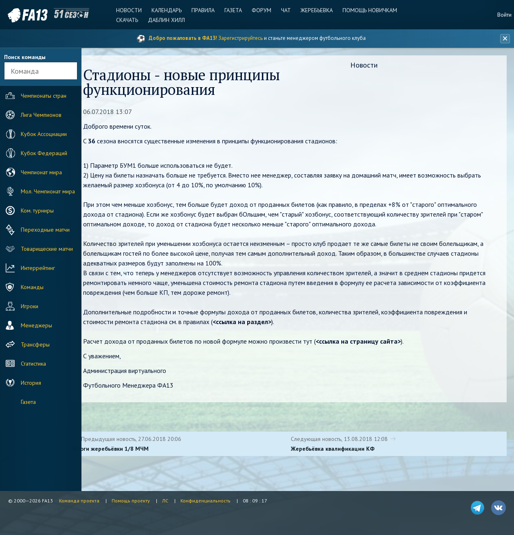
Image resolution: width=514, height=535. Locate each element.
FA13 (24, 15)
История (22, 382)
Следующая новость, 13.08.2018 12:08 (348, 439)
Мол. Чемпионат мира (39, 191)
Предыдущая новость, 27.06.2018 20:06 (150, 439)
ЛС (165, 501)
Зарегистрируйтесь (240, 38)
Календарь (168, 10)
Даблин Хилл (167, 20)
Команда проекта (79, 501)
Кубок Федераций (35, 153)
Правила (203, 10)
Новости (130, 10)
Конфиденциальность (205, 501)
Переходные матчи (37, 229)
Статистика (25, 363)
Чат (285, 10)
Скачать (129, 20)
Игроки (21, 306)
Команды (24, 287)
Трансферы (27, 344)
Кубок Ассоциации (35, 133)
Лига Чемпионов (33, 114)
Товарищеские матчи (38, 248)
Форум (261, 10)
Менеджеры (28, 325)
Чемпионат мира (33, 172)
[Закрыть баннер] (504, 39)
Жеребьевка (316, 10)
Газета (233, 10)
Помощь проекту (131, 501)
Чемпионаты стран (35, 95)
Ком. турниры (29, 210)
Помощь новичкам (368, 10)
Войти (504, 14)
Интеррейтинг (29, 267)
